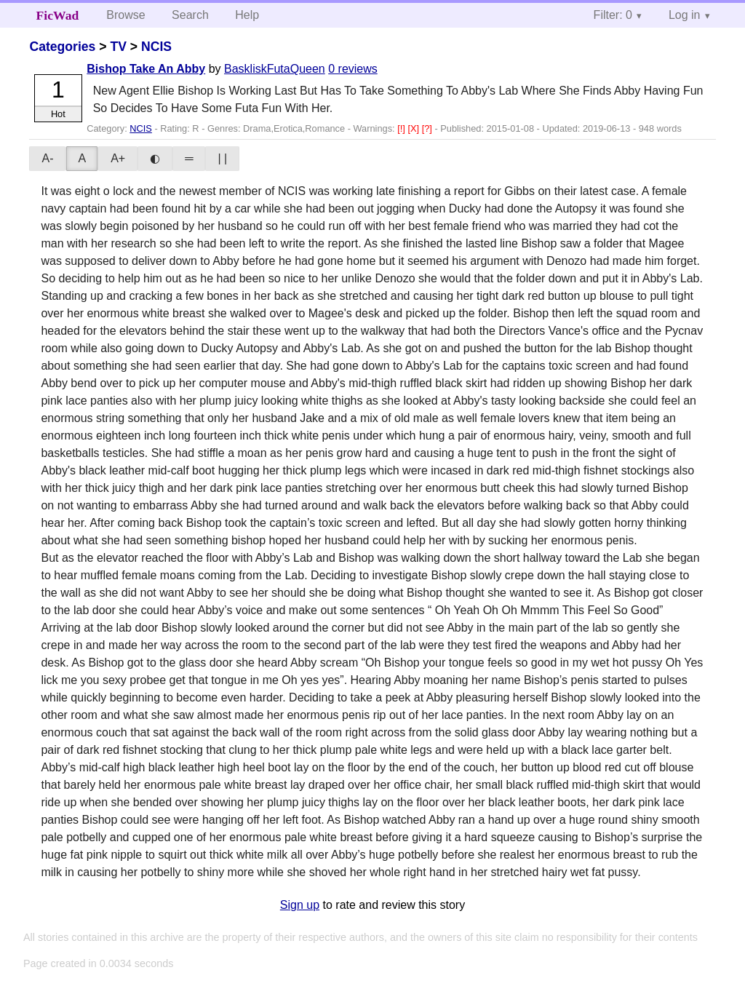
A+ (118, 158)
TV (118, 46)
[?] (428, 128)
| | (222, 158)
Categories (62, 46)
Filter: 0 (613, 15)
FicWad (57, 15)
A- (47, 158)
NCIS (156, 46)
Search (190, 15)
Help (247, 15)
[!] (402, 128)
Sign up (299, 905)
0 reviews (353, 69)
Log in (685, 15)
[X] (414, 128)
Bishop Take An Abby (146, 69)
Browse (125, 15)
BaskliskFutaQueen (274, 69)
